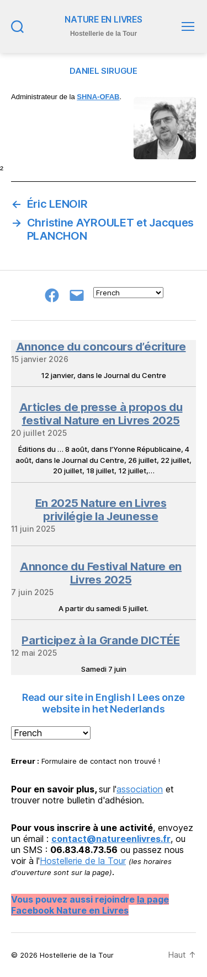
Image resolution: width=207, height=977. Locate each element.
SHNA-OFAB (98, 97)
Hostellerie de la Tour (83, 860)
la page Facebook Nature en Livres (90, 905)
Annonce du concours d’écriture (101, 346)
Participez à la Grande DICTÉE (100, 640)
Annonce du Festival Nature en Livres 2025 (101, 573)
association (139, 789)
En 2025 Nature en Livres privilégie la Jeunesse (101, 509)
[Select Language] (128, 292)
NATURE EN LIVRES (103, 19)
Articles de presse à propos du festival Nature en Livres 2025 (101, 414)
